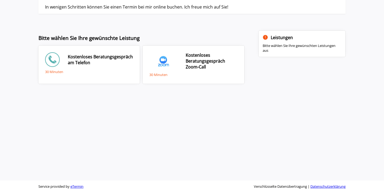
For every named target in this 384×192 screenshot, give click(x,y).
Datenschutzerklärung (328, 186)
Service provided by (60, 186)
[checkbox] (89, 64)
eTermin (76, 186)
